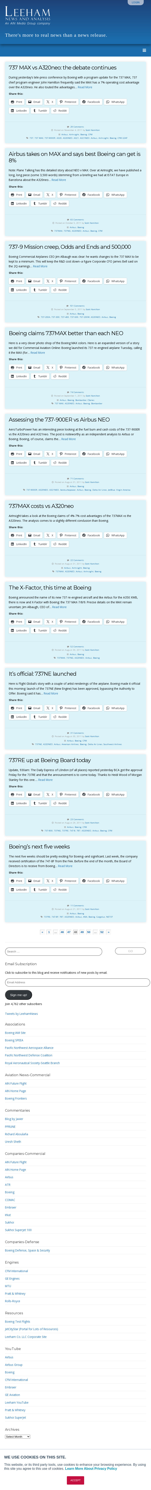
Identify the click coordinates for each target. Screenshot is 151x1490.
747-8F (55, 916)
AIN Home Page (15, 1091)
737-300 (55, 317)
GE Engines (12, 1278)
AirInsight (74, 134)
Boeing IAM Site (15, 1033)
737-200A (45, 317)
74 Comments (77, 392)
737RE (65, 830)
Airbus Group (13, 1365)
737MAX (58, 231)
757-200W (85, 317)
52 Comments (77, 646)
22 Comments (77, 560)
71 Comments (77, 478)
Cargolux (100, 916)
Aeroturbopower (68, 490)
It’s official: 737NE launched (42, 673)
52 (102, 932)
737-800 (49, 830)
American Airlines (70, 744)
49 (82, 932)
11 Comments (77, 905)
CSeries (91, 400)
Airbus (64, 134)
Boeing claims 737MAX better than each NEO (66, 333)
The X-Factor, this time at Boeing (50, 587)
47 (68, 932)
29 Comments (77, 126)
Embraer (10, 1207)
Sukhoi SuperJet (15, 1417)
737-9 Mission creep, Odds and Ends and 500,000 (70, 247)
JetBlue (111, 490)
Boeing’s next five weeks (39, 846)
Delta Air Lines (99, 490)
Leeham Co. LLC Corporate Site (26, 1337)
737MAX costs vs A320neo (41, 506)
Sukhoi (9, 1222)
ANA (85, 916)
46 (62, 932)
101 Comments (77, 305)
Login (136, 2)
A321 (76, 138)
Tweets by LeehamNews (21, 1014)
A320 (59, 138)
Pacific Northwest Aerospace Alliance (29, 1048)
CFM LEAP (122, 138)
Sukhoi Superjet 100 (18, 1230)
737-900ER (50, 138)
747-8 (72, 830)
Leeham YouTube (17, 1402)
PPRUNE (10, 1127)
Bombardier (80, 400)
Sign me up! (18, 995)
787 (78, 830)
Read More (85, 87)
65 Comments (77, 219)
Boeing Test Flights (17, 1321)
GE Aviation (12, 1395)
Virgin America (123, 490)
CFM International (16, 1271)
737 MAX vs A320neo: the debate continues (62, 67)
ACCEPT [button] (75, 1480)
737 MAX (39, 138)
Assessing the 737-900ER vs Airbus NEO (59, 419)
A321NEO (85, 138)
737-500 (74, 317)
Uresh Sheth (13, 1142)
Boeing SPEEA (14, 1040)
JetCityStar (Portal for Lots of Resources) (31, 1329)
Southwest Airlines (113, 744)
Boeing (83, 134)
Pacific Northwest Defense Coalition (28, 1055)
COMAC (10, 1200)
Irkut (8, 1215)
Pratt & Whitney (15, 1294)
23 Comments (77, 819)
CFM (90, 134)
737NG (67, 231)
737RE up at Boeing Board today (50, 760)
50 (88, 932)
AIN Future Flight (15, 1083)
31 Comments (77, 733)
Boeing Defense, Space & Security (27, 1250)
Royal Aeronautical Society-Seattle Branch (32, 1063)
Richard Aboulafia (16, 1134)
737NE (38, 744)
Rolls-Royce (12, 1301)
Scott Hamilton (93, 130)
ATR (7, 1185)
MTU (8, 1286)
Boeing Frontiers (16, 1098)
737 (31, 138)
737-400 (65, 317)
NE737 (109, 916)
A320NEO (67, 138)
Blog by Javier (14, 1119)
